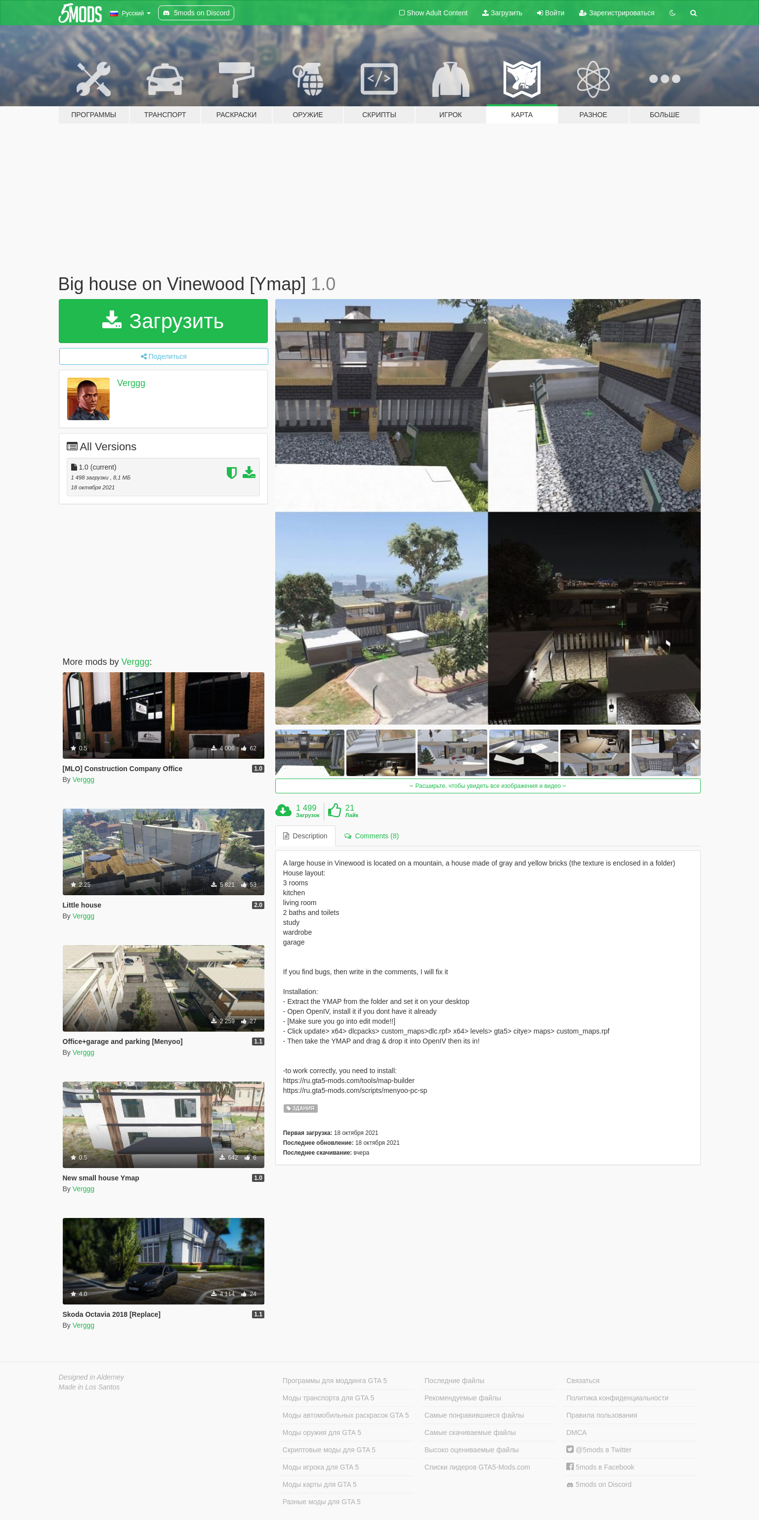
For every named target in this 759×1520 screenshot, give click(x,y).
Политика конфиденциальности (617, 1398)
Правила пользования (601, 1415)
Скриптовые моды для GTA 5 (329, 1450)
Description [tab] (305, 836)
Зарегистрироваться (616, 13)
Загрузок (308, 815)
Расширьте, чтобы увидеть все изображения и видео (488, 785)
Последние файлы (454, 1381)
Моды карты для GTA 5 (320, 1484)
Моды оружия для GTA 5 (322, 1432)
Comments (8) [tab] (371, 836)
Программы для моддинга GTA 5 (335, 1381)
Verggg (131, 383)
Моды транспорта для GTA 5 (328, 1398)
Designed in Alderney (92, 1377)
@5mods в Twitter (599, 1449)
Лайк (351, 815)
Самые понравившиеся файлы (474, 1415)
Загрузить (502, 13)
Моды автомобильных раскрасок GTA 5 (346, 1415)
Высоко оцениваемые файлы (471, 1450)
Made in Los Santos (89, 1387)
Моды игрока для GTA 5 (321, 1467)
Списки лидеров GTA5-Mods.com (477, 1467)
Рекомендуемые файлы (462, 1398)
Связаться (582, 1381)
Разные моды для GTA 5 (322, 1502)
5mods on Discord (599, 1484)
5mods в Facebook (600, 1467)
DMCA (576, 1432)
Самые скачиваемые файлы (470, 1432)
